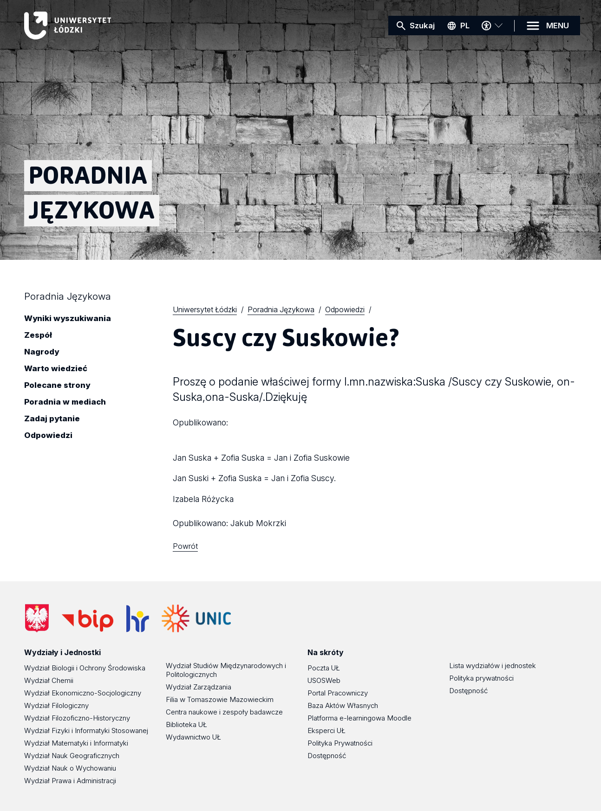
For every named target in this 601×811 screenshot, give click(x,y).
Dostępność (326, 755)
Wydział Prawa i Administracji (70, 780)
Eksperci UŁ (326, 730)
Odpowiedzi (48, 435)
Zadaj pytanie (52, 419)
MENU (557, 25)
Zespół (38, 335)
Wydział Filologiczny (56, 705)
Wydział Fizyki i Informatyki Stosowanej (86, 730)
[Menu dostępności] (492, 25)
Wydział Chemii (48, 680)
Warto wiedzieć (55, 368)
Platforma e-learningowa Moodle (359, 718)
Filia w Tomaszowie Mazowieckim (220, 699)
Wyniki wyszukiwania (67, 318)
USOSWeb (323, 680)
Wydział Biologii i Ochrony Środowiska (84, 667)
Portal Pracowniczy (337, 693)
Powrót (185, 546)
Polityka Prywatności (339, 743)
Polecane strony (57, 385)
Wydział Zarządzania (198, 686)
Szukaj (422, 25)
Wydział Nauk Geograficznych (71, 755)
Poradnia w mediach (65, 402)
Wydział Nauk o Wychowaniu (70, 768)
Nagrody (41, 352)
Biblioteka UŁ (186, 724)
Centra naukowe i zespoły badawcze (224, 712)
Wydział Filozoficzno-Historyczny (77, 718)
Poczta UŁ (323, 667)
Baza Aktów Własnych (342, 705)
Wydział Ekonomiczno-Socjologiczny (82, 693)
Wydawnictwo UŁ (193, 737)
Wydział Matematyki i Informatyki (76, 743)
